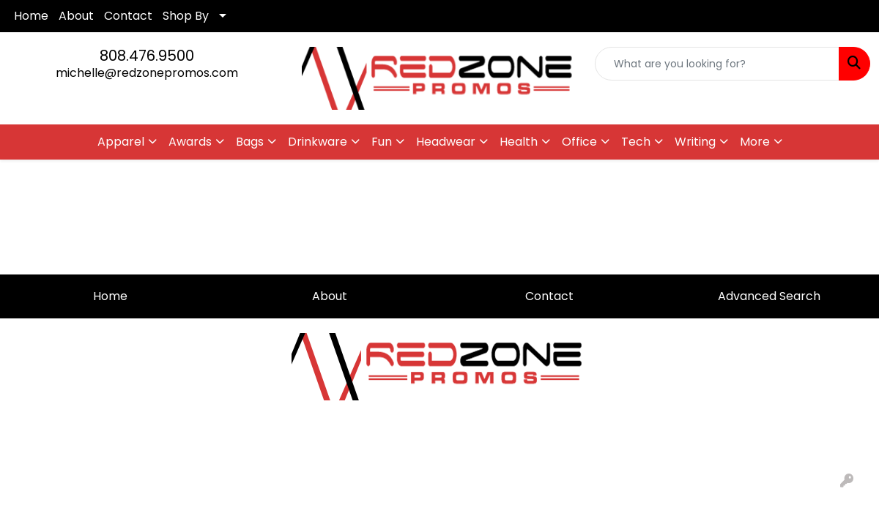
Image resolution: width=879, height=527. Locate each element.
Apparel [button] (120, 141)
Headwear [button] (445, 141)
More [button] (755, 141)
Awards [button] (190, 141)
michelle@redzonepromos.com (147, 72)
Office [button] (579, 141)
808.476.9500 (147, 55)
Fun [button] (381, 141)
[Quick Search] (717, 64)
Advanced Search (769, 296)
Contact (128, 15)
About (76, 15)
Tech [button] (635, 141)
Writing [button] (695, 141)
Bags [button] (250, 141)
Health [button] (519, 141)
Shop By (186, 15)
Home (31, 15)
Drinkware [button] (317, 141)
